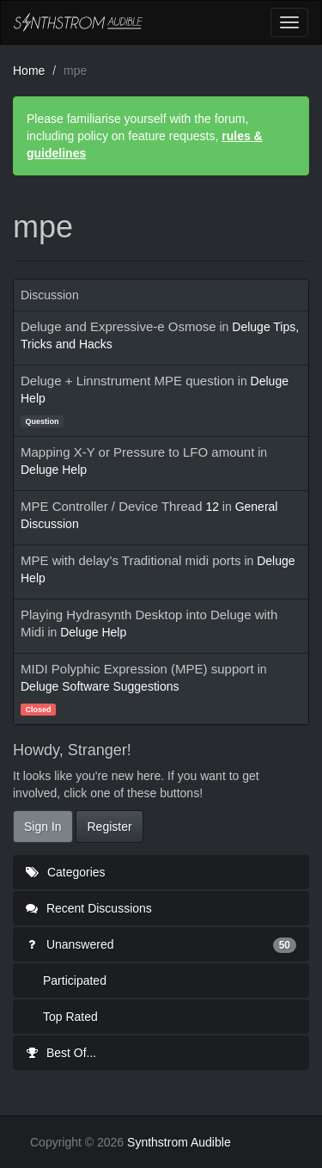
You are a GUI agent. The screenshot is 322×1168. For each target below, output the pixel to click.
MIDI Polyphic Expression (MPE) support (137, 668)
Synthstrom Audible (78, 22)
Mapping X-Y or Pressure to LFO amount (137, 452)
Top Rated (70, 1017)
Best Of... (61, 1053)
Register (109, 826)
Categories (66, 872)
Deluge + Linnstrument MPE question (127, 380)
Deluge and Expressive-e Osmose (118, 326)
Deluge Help (54, 469)
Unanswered (161, 944)
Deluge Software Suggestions (100, 686)
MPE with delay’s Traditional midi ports (131, 560)
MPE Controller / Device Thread (111, 506)
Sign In (43, 826)
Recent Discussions (89, 908)
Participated (74, 980)
